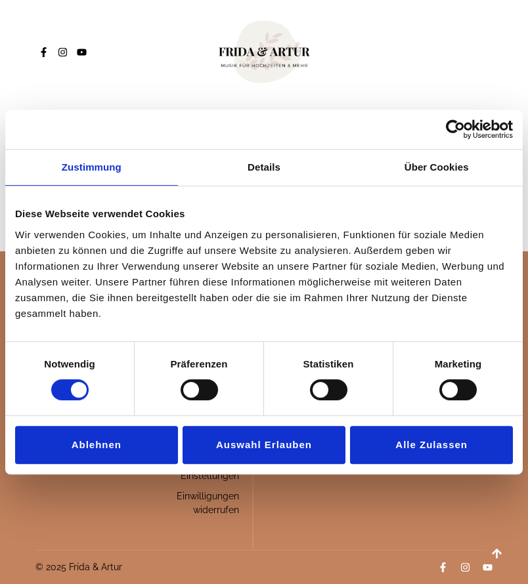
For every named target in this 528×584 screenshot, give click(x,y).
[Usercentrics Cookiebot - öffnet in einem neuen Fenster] (455, 129)
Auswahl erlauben (264, 444)
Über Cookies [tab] (437, 167)
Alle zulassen (431, 444)
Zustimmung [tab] (91, 167)
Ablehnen (96, 444)
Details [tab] (264, 167)
